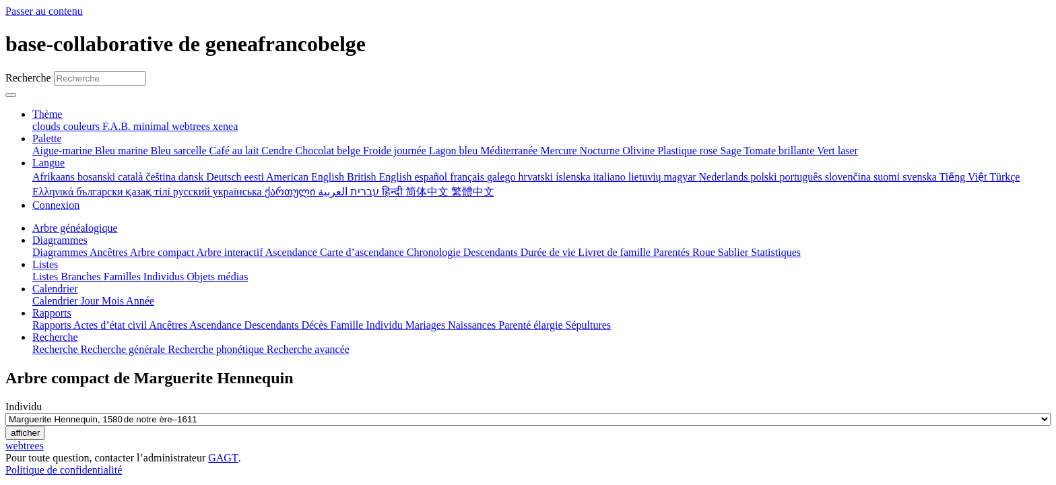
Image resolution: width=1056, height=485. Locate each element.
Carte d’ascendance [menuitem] (363, 252)
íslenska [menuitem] (574, 177)
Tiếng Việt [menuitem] (964, 177)
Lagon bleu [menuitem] (454, 150)
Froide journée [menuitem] (396, 150)
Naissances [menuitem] (473, 325)
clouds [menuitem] (47, 126)
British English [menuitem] (380, 177)
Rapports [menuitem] (52, 325)
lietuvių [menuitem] (646, 177)
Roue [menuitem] (705, 252)
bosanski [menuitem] (97, 177)
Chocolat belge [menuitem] (329, 150)
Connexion (55, 205)
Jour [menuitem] (91, 300)
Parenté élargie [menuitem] (531, 325)
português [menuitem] (802, 177)
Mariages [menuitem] (427, 325)
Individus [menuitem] (165, 276)
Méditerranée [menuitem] (510, 150)
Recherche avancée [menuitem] (308, 349)
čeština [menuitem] (161, 177)
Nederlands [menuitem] (725, 177)
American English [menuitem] (306, 177)
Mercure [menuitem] (559, 150)
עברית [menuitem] (363, 191)
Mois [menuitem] (114, 300)
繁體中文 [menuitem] (472, 191)
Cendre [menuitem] (278, 150)
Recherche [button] (55, 337)
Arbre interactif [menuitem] (230, 252)
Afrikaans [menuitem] (54, 177)
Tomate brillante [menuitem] (780, 150)
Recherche (28, 78)
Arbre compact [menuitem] (163, 252)
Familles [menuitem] (123, 276)
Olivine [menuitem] (639, 150)
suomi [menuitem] (887, 177)
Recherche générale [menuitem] (124, 349)
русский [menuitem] (193, 191)
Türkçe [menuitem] (1004, 177)
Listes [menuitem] (46, 276)
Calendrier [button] (55, 288)
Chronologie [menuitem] (435, 252)
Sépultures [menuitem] (588, 325)
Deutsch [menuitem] (225, 177)
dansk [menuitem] (192, 177)
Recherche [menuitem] (56, 349)
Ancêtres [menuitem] (110, 252)
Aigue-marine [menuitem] (63, 150)
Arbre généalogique (75, 228)
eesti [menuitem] (255, 177)
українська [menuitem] (239, 191)
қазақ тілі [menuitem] (148, 191)
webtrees (24, 445)
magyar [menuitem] (681, 177)
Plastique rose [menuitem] (688, 150)
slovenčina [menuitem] (849, 177)
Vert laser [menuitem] (837, 150)
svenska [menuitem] (920, 177)
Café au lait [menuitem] (235, 150)
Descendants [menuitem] (492, 252)
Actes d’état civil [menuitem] (111, 325)
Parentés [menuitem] (672, 252)
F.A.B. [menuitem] (117, 126)
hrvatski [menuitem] (537, 177)
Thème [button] (47, 114)
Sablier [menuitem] (734, 252)
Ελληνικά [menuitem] (54, 191)
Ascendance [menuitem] (292, 252)
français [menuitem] (468, 177)
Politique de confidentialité (63, 470)
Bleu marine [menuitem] (123, 150)
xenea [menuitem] (225, 126)
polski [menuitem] (764, 177)
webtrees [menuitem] (192, 126)
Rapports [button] (51, 313)
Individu (23, 406)
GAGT (223, 457)
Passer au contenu (44, 11)
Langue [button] (48, 162)
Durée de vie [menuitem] (550, 252)
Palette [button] (47, 138)
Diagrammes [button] (60, 240)
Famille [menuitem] (348, 325)
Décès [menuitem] (315, 325)
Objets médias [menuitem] (217, 276)
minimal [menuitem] (152, 126)
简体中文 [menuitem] (428, 191)
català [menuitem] (131, 177)
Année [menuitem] (140, 300)
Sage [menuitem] (732, 150)
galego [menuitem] (503, 177)
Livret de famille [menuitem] (615, 252)
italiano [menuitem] (610, 177)
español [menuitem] (432, 177)
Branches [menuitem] (82, 276)
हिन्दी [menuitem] (393, 191)
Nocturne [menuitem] (601, 150)
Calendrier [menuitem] (56, 300)
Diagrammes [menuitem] (61, 252)
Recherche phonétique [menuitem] (217, 349)
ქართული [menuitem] (291, 191)
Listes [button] (45, 264)
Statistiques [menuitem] (776, 252)
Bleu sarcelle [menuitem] (180, 150)
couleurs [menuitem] (82, 126)
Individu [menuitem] (385, 325)
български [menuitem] (100, 191)
